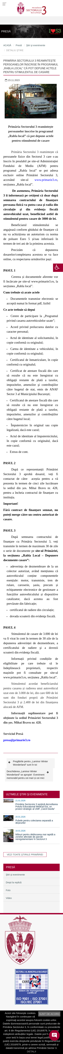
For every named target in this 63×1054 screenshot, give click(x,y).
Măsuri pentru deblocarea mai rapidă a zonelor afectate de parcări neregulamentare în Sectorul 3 (35, 836)
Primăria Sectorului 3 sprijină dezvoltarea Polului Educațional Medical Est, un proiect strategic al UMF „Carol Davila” (36, 806)
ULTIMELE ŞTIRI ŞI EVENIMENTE (27, 794)
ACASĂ (7, 45)
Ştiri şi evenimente (35, 45)
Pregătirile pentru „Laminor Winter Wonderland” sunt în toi (28, 763)
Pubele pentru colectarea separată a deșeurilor (34, 821)
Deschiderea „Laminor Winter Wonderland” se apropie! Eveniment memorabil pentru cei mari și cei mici (29, 774)
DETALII (31, 1051)
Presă (19, 45)
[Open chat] (54, 1035)
